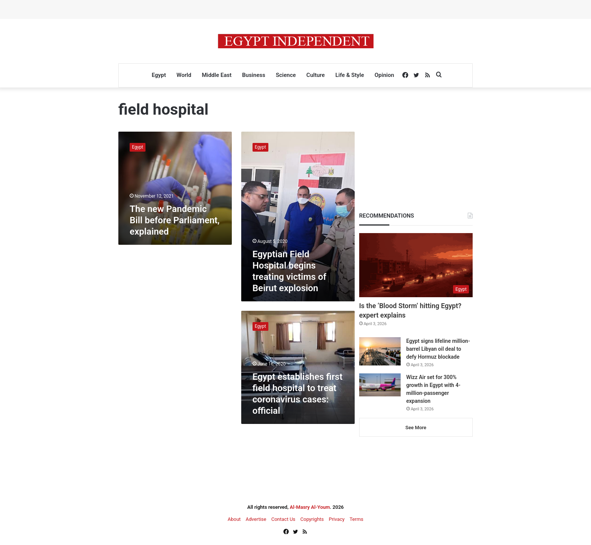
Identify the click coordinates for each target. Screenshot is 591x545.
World (183, 75)
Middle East (216, 75)
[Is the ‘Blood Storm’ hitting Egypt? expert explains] (416, 265)
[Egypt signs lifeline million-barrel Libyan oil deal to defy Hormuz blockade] (380, 351)
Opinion (384, 75)
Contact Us (283, 519)
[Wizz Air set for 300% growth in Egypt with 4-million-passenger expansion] (380, 384)
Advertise (256, 519)
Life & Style (349, 75)
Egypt (159, 75)
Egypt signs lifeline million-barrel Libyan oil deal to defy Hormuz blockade (438, 349)
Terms (356, 519)
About (234, 519)
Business (253, 75)
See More (416, 427)
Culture (315, 75)
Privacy (336, 519)
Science (286, 75)
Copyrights (312, 519)
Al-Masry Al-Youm (310, 507)
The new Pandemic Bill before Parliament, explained (175, 220)
